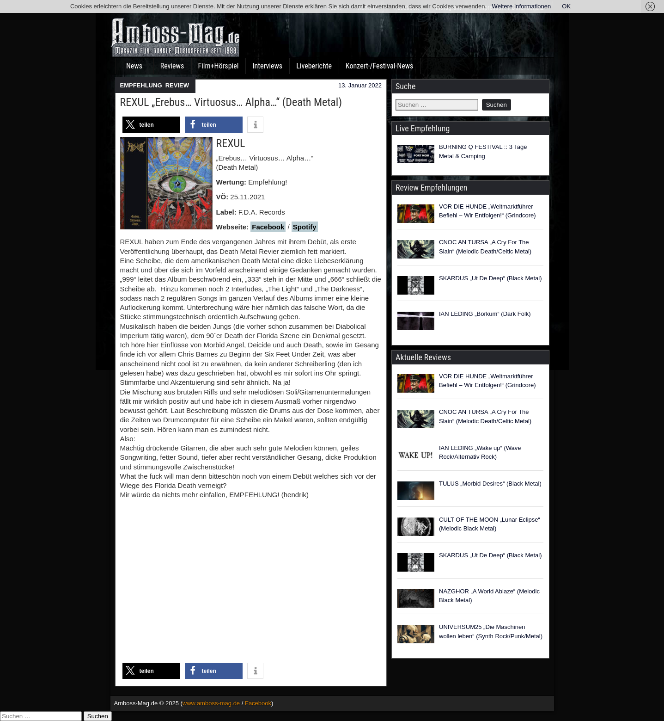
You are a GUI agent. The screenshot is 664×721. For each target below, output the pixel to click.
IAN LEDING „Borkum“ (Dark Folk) (485, 313)
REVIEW (177, 85)
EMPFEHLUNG (141, 85)
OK (566, 6)
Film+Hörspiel (218, 66)
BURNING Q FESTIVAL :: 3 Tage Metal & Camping (483, 151)
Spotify (305, 227)
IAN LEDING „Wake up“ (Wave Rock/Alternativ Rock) (480, 452)
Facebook (268, 227)
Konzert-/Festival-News (379, 66)
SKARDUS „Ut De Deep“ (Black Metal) (490, 278)
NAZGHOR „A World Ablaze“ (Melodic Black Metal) (489, 596)
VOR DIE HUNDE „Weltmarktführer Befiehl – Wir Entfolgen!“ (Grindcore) (487, 211)
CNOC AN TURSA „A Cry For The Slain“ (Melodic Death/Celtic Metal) (485, 247)
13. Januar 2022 (360, 85)
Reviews (172, 66)
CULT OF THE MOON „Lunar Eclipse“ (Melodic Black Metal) (489, 524)
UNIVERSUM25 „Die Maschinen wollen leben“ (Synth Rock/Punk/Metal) (490, 631)
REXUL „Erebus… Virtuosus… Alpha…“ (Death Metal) (231, 102)
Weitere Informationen (521, 6)
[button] (151, 125)
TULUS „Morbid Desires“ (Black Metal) (490, 483)
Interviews (267, 66)
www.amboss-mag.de (211, 703)
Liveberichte (314, 66)
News (134, 66)
